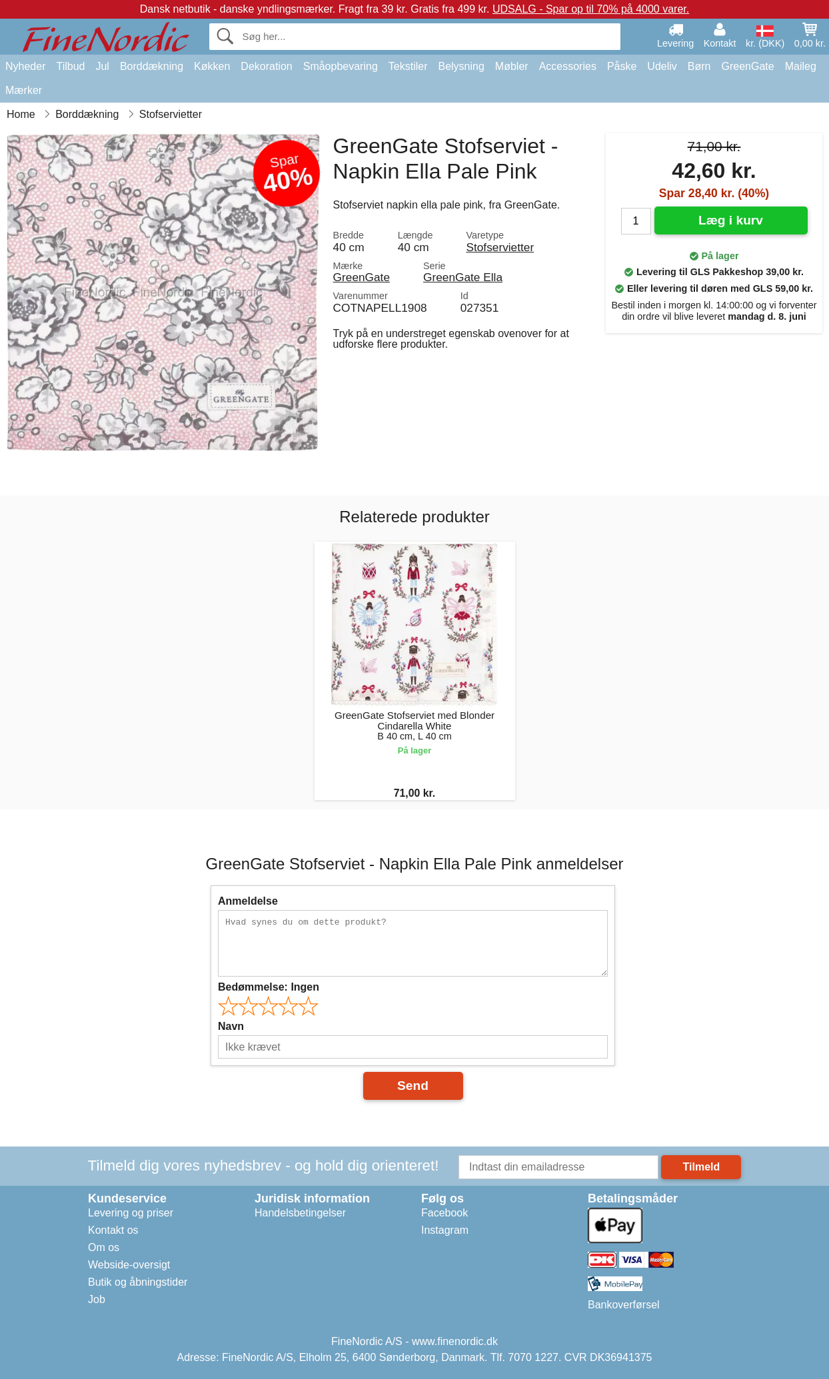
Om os (103, 1247)
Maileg (800, 66)
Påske (621, 66)
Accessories (567, 66)
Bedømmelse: (268, 987)
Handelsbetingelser (300, 1212)
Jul (102, 66)
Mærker (23, 90)
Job (96, 1299)
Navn (231, 1026)
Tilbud (70, 66)
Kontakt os (113, 1230)
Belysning (461, 66)
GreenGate (748, 66)
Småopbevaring (340, 66)
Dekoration (266, 66)
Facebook (444, 1212)
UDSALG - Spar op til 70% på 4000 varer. (590, 9)
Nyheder (25, 66)
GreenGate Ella (462, 277)
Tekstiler (408, 66)
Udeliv (661, 66)
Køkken (212, 66)
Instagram (444, 1230)
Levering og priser (130, 1212)
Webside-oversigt (129, 1264)
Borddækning (151, 66)
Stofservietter (500, 247)
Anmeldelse (248, 901)
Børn (699, 66)
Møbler (511, 66)
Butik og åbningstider (137, 1282)
